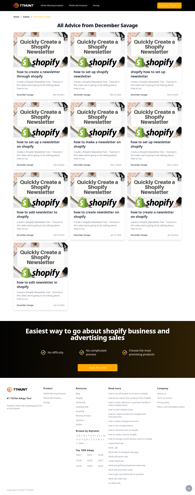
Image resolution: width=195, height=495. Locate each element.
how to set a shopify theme (120, 425)
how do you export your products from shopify (129, 398)
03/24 (100, 466)
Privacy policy (163, 402)
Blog (78, 393)
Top (189, 488)
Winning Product (83, 415)
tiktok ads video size (117, 478)
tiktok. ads (113, 447)
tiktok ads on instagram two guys (123, 452)
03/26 (79, 466)
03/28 (89, 460)
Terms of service (164, 398)
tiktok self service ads (118, 456)
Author (26, 16)
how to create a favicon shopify (122, 434)
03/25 (89, 466)
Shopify (79, 398)
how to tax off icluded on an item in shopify (128, 393)
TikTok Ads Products (78, 5)
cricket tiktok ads (116, 461)
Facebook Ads (82, 407)
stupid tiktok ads (116, 443)
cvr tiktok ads (114, 483)
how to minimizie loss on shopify (123, 430)
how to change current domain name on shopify (130, 439)
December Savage (42, 16)
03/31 (89, 455)
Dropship (80, 411)
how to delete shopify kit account (123, 421)
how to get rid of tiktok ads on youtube (126, 474)
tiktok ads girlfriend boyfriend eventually (126, 465)
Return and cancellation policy (171, 407)
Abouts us (161, 393)
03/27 (100, 460)
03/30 (100, 455)
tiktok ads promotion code (120, 469)
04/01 (79, 455)
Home (16, 16)
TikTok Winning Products (52, 5)
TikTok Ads (81, 402)
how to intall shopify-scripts (120, 409)
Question (80, 420)
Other (81, 443)
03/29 (79, 460)
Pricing (96, 5)
